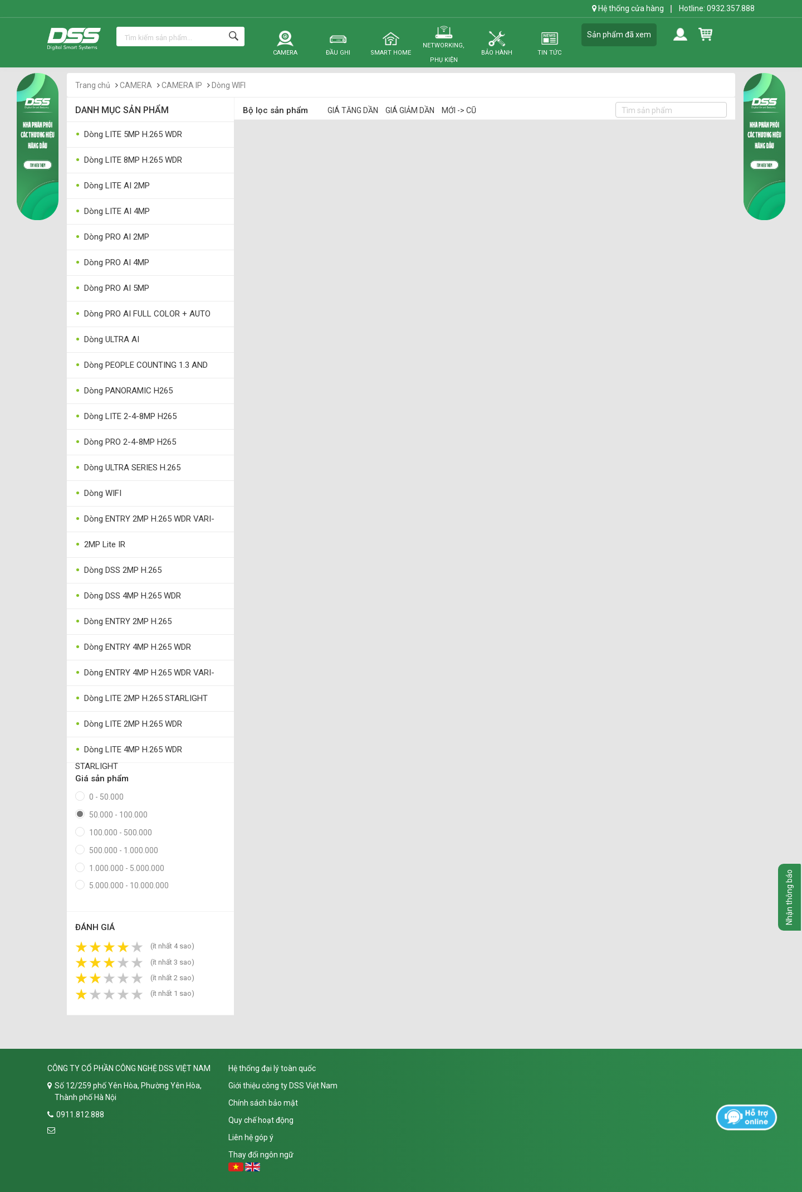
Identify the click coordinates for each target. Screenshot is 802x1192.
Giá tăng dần (352, 110)
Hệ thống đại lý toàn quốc (272, 1068)
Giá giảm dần (409, 110)
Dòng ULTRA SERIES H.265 (127, 467)
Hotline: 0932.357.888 (717, 8)
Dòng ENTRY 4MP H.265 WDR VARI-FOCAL (144, 675)
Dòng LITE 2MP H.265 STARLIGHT (141, 698)
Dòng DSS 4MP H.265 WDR (128, 596)
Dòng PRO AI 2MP (112, 237)
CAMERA (136, 85)
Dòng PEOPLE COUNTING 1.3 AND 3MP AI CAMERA (141, 367)
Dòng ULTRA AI (107, 339)
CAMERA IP (182, 85)
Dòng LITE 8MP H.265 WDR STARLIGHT (128, 162)
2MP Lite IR (100, 544)
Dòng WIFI (229, 85)
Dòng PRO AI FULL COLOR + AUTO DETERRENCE (143, 316)
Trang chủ (92, 85)
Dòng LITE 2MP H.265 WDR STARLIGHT (128, 726)
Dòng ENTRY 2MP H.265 (123, 621)
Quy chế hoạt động (261, 1120)
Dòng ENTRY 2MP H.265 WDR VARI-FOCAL (144, 521)
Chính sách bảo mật (263, 1102)
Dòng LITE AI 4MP (112, 211)
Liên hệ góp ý (250, 1137)
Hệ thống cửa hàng (628, 8)
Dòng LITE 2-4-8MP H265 (126, 416)
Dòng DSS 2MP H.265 (118, 570)
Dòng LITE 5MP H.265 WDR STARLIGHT (128, 137)
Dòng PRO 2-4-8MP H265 (125, 442)
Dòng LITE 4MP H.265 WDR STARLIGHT (128, 752)
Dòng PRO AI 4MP (112, 262)
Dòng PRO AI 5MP (112, 288)
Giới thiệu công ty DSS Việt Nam (283, 1085)
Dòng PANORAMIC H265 (124, 390)
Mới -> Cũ (459, 110)
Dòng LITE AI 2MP (112, 185)
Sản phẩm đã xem (619, 34)
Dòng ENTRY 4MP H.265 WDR (133, 647)
